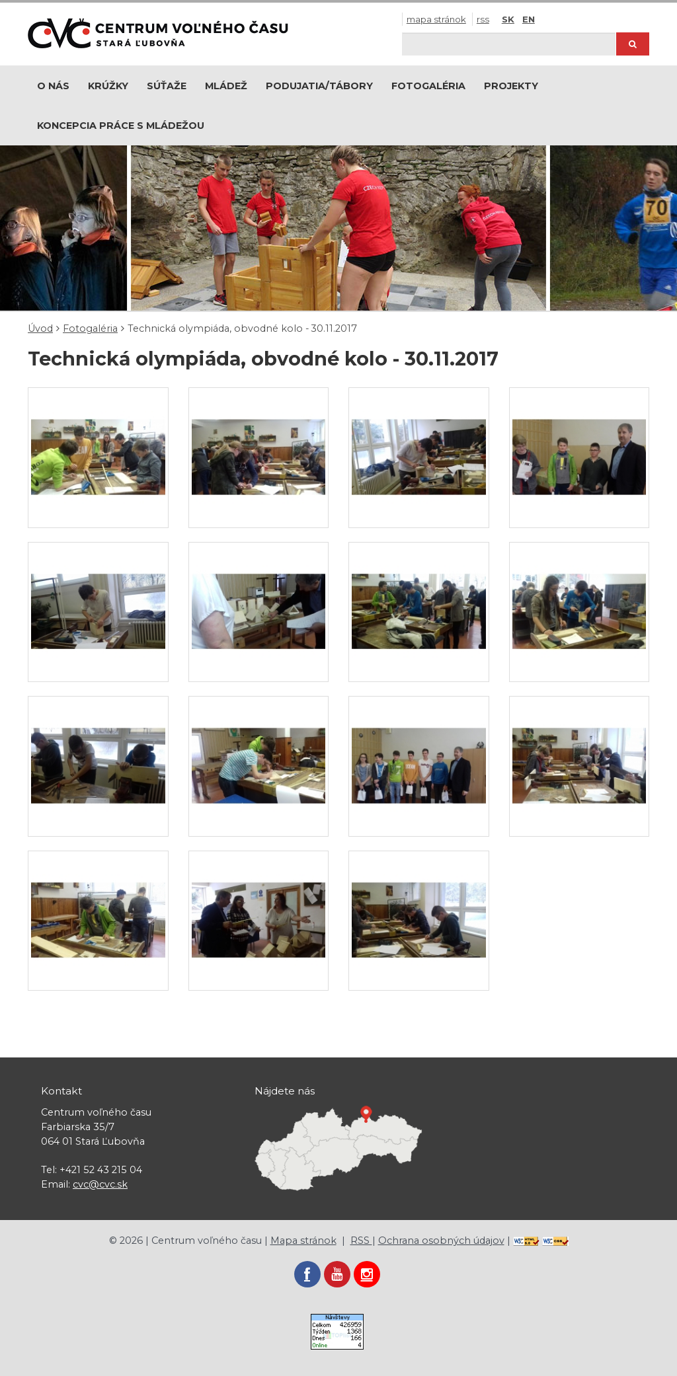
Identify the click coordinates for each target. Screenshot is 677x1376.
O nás (53, 86)
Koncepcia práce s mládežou (120, 126)
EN (528, 19)
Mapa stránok (436, 19)
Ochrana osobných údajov (441, 1240)
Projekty (511, 86)
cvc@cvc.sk (100, 1184)
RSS (483, 19)
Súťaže (166, 86)
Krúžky (108, 86)
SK (508, 19)
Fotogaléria (428, 86)
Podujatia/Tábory (319, 86)
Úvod (40, 328)
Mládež (226, 86)
